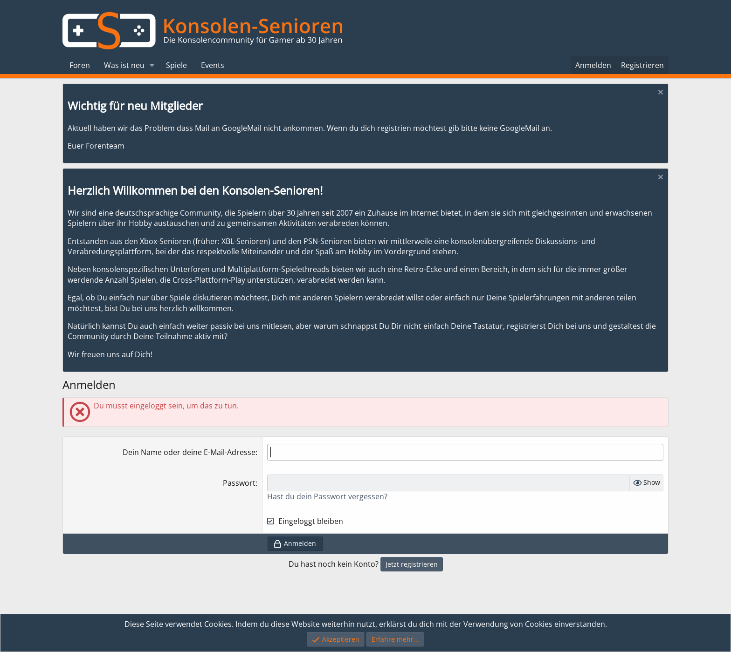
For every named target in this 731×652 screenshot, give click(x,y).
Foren (79, 65)
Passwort (239, 483)
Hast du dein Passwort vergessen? (327, 496)
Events (212, 65)
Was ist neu (124, 65)
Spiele (176, 65)
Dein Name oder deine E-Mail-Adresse (189, 452)
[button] (152, 65)
